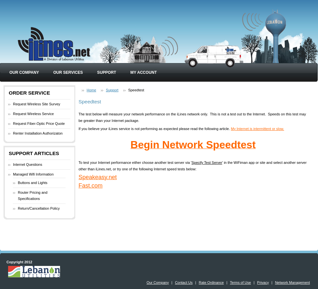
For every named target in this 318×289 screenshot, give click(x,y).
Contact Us (183, 282)
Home (91, 90)
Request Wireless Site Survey (36, 104)
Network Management (292, 282)
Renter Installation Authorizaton (38, 133)
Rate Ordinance (211, 282)
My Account (143, 72)
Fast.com (91, 185)
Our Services (68, 72)
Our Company (24, 72)
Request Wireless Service (33, 114)
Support (106, 72)
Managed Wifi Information (33, 174)
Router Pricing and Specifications (32, 195)
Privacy (263, 282)
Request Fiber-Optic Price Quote (39, 123)
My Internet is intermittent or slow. (257, 129)
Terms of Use (240, 282)
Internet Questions (27, 164)
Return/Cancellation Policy (39, 208)
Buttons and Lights (32, 183)
